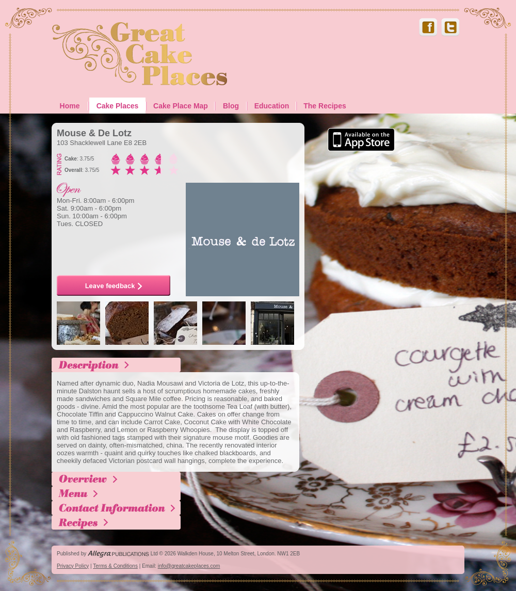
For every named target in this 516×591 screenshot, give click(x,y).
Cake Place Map (180, 106)
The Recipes (324, 106)
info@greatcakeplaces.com (189, 566)
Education (271, 106)
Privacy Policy (73, 566)
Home (70, 106)
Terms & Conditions (115, 566)
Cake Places (117, 106)
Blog (231, 106)
